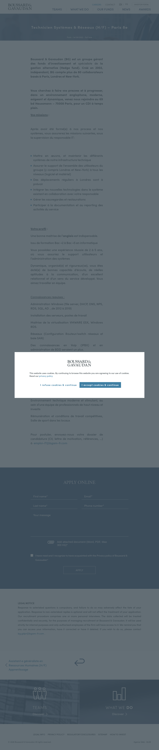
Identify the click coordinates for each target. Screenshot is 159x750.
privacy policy (46, 375)
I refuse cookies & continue (58, 385)
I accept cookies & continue (100, 385)
